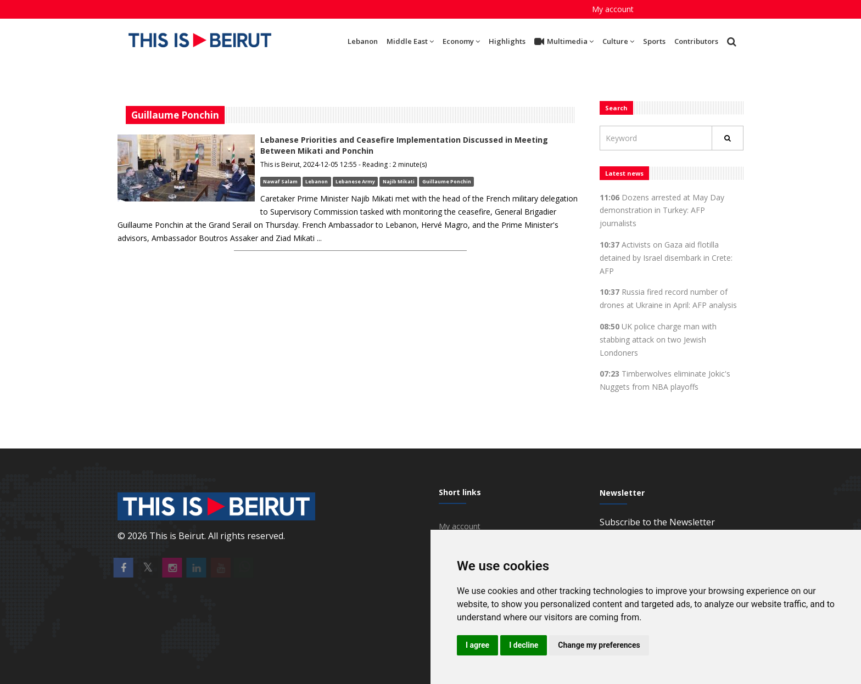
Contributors (696, 41)
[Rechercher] (727, 138)
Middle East (410, 41)
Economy (461, 41)
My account (613, 9)
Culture (618, 41)
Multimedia (564, 41)
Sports (654, 41)
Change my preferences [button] (599, 645)
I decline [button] (523, 645)
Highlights (507, 41)
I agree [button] (477, 645)
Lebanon (363, 41)
